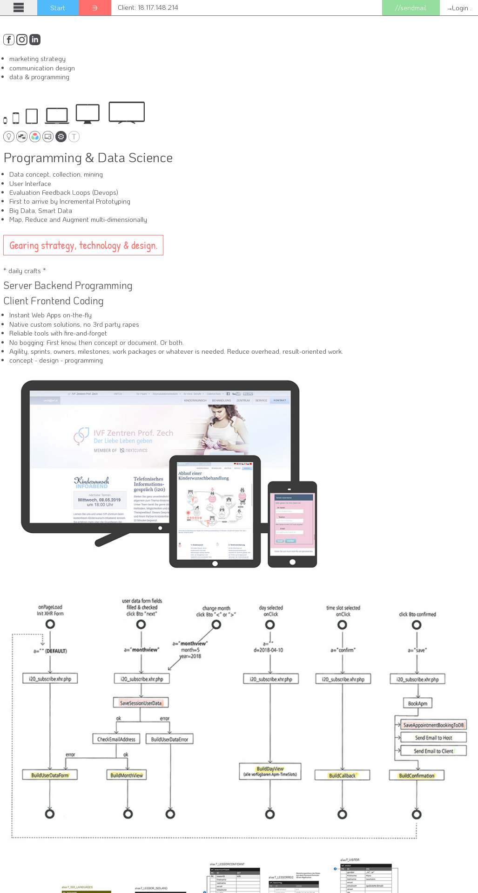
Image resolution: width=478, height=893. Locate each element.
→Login (457, 7)
